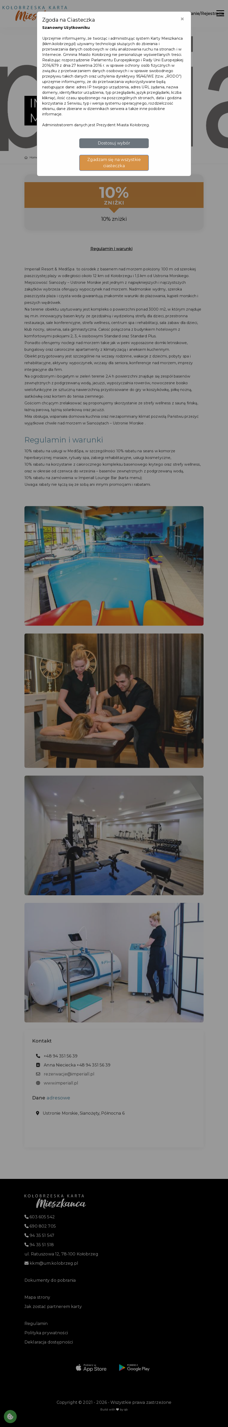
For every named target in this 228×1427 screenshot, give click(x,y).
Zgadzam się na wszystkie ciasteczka (114, 162)
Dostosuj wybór (114, 143)
